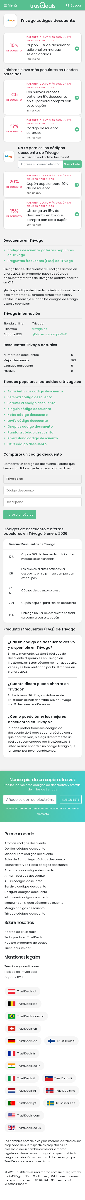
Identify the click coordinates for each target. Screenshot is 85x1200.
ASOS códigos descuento (23, 881)
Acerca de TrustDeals (20, 932)
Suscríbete (72, 164)
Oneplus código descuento (30, 426)
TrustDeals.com (28, 1115)
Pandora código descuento (30, 432)
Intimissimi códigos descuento (27, 897)
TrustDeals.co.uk (29, 1128)
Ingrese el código (20, 514)
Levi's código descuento (27, 420)
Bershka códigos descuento (25, 886)
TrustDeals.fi (66, 1041)
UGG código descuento (27, 444)
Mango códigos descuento (25, 908)
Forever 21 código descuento (31, 403)
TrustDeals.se (65, 1103)
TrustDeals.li (63, 1078)
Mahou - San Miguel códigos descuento (34, 903)
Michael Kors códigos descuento (29, 854)
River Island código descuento (32, 438)
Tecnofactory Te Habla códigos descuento (36, 865)
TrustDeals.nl (26, 1091)
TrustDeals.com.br (30, 1016)
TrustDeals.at (26, 991)
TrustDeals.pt (26, 1103)
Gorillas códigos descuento (25, 848)
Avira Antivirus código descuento (35, 391)
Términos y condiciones (22, 966)
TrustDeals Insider (18, 948)
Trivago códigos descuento (25, 913)
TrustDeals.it (26, 1078)
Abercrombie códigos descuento (29, 870)
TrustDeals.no (65, 1091)
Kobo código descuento (27, 414)
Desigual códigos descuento (26, 892)
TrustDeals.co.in (28, 1066)
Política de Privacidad (21, 972)
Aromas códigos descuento (25, 843)
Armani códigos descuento (25, 875)
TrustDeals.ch (27, 1028)
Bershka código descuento (29, 397)
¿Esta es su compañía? (49, 334)
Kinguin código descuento (29, 409)
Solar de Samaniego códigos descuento (35, 859)
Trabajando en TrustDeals (24, 937)
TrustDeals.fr (26, 1053)
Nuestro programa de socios (26, 943)
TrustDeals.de (27, 1041)
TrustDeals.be (27, 1004)
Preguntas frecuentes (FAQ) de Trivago (40, 261)
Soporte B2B (14, 977)
